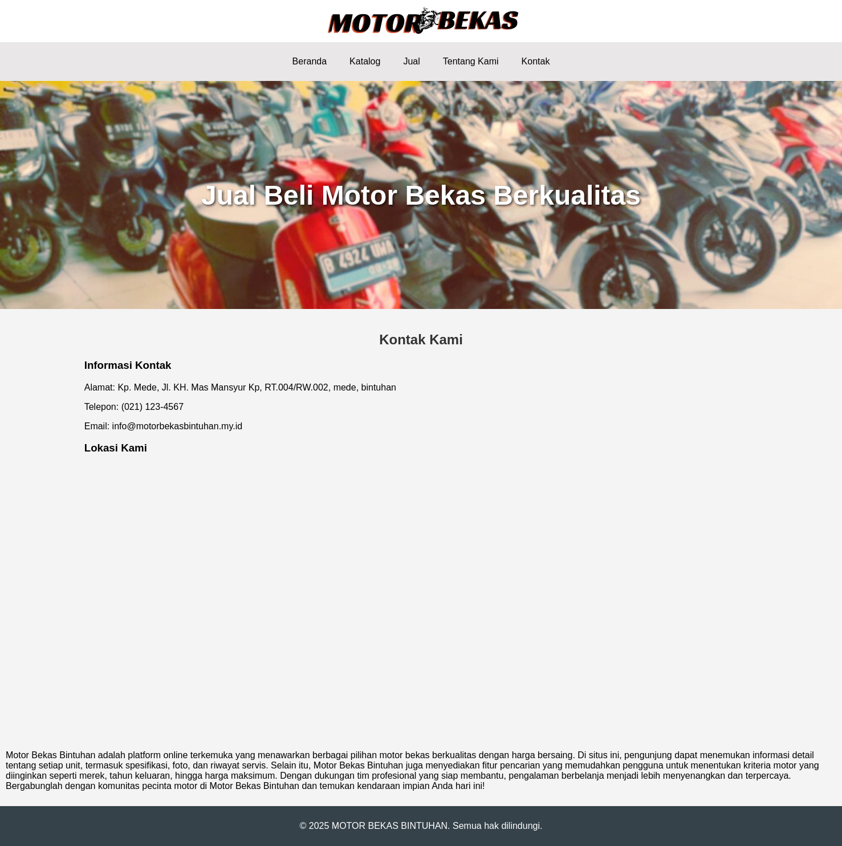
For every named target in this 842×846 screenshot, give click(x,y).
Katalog (364, 61)
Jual (411, 61)
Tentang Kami (471, 61)
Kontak (536, 61)
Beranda (309, 61)
